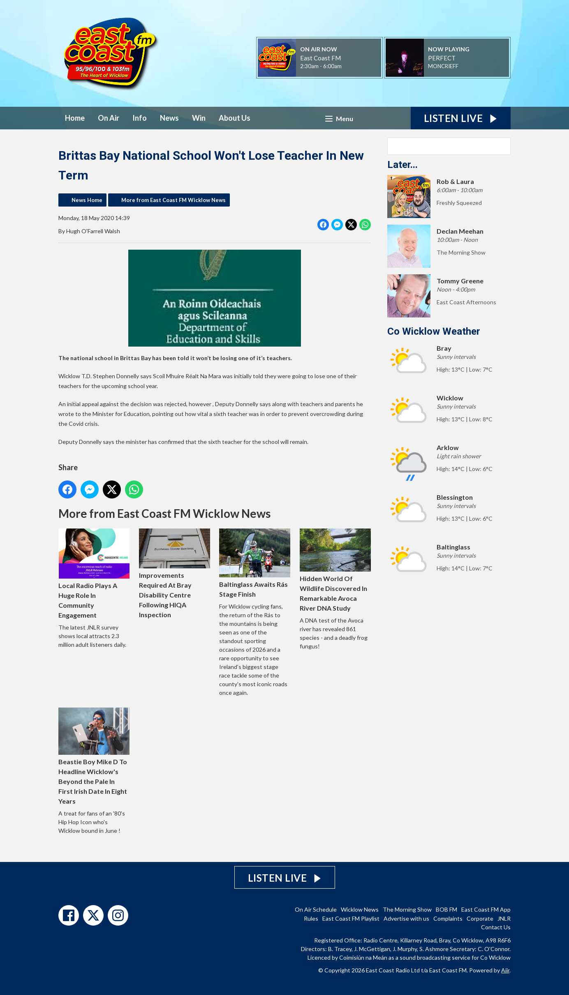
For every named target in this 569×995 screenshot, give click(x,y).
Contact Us (496, 927)
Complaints (448, 918)
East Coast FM (320, 58)
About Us (234, 117)
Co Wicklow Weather (433, 331)
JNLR (504, 918)
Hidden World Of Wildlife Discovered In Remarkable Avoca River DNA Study (335, 570)
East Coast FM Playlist (350, 918)
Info (139, 117)
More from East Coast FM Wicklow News (173, 200)
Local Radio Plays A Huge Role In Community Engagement (94, 574)
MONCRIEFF (443, 66)
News (169, 117)
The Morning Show (407, 909)
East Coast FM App (486, 909)
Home (75, 117)
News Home (87, 200)
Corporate (480, 918)
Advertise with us (406, 918)
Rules (311, 918)
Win (199, 117)
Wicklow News (360, 909)
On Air (108, 117)
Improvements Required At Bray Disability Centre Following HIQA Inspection (174, 573)
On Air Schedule (316, 909)
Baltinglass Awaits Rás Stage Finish (254, 563)
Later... (402, 164)
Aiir (505, 970)
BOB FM (446, 909)
